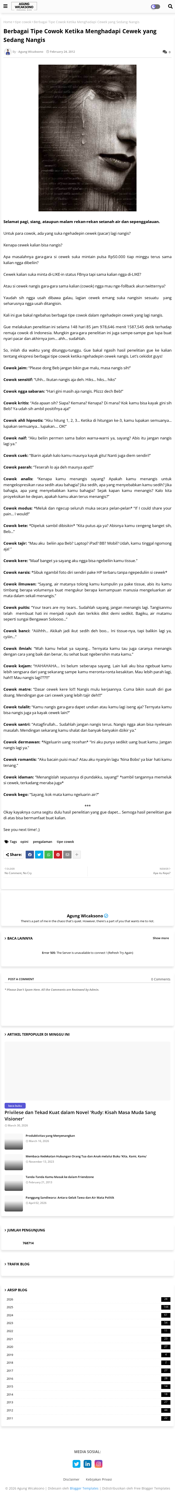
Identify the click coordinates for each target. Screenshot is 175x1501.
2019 (88, 1355)
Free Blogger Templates (152, 1488)
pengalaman (42, 841)
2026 (88, 1299)
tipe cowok (23, 22)
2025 (88, 1307)
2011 (88, 1418)
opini (24, 841)
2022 (88, 1331)
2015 (88, 1386)
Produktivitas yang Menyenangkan (50, 1136)
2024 (88, 1315)
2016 (88, 1379)
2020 (88, 1347)
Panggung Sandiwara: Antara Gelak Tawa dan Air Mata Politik (70, 1197)
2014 (88, 1394)
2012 (88, 1410)
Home (7, 22)
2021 (88, 1339)
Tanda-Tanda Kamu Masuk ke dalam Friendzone (60, 1177)
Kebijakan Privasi (99, 1479)
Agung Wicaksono (85, 916)
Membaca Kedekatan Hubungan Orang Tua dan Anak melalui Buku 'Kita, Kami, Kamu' (86, 1156)
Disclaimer (71, 1479)
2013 (88, 1402)
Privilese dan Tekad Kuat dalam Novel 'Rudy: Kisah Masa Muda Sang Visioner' (80, 1115)
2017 (88, 1371)
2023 (88, 1323)
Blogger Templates (84, 1488)
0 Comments (160, 979)
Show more (161, 938)
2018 (88, 1362)
